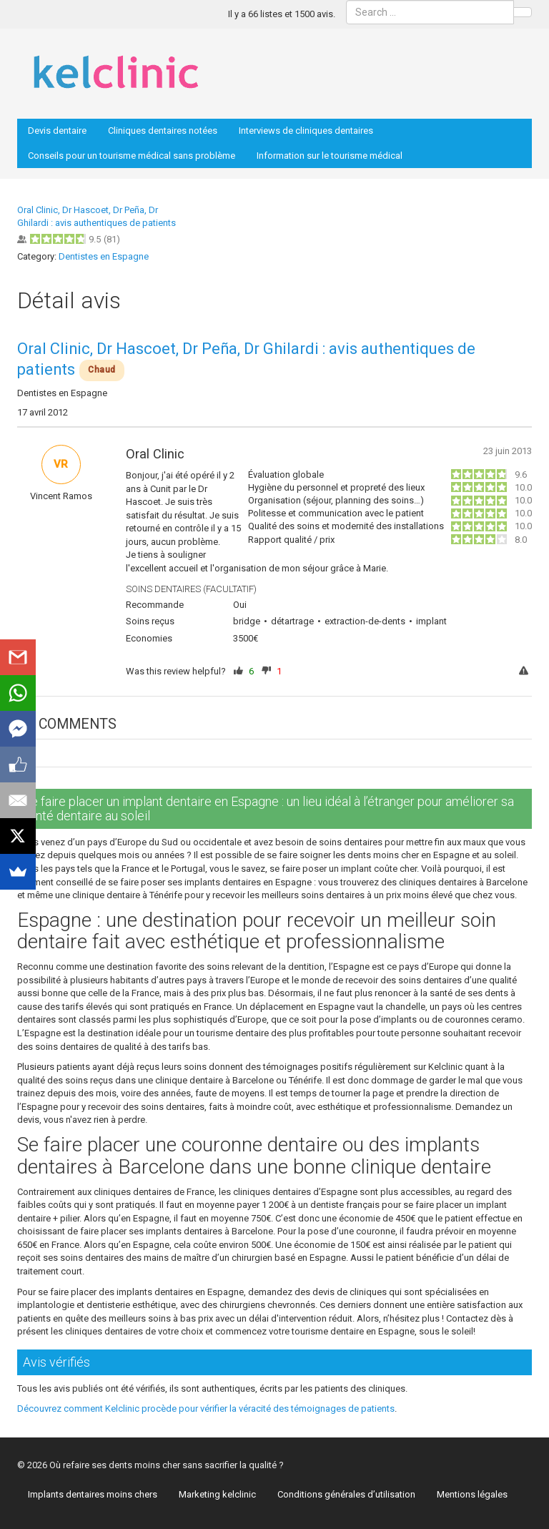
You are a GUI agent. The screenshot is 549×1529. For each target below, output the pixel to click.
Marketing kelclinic (217, 1494)
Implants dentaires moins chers (92, 1494)
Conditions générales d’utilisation (346, 1494)
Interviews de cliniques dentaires (306, 130)
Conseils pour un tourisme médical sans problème (131, 155)
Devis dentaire (57, 130)
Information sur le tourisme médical (329, 155)
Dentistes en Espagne (104, 256)
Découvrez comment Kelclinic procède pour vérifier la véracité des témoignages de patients (206, 1408)
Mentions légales (472, 1494)
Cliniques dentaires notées (162, 130)
